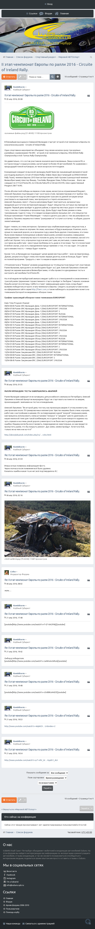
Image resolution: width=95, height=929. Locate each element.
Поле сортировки (47, 778)
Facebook (11, 875)
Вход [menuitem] (50, 4)
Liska (13, 571)
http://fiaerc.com (39, 289)
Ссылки (33, 13)
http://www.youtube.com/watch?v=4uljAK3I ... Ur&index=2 (29, 726)
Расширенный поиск (58, 77)
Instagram (11, 878)
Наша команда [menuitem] (13, 923)
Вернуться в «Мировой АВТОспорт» (19, 809)
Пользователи (12, 909)
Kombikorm (19, 87)
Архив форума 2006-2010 (17, 905)
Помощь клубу (12, 912)
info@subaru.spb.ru (15, 885)
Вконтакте (12, 871)
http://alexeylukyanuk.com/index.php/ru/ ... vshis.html (27, 435)
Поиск (52, 77)
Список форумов (24, 832)
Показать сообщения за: (47, 773)
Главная (64, 13)
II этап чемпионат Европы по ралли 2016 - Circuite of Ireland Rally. (40, 95)
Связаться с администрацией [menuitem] (39, 923)
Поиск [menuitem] (91, 57)
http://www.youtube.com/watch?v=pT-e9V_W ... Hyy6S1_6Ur (31, 760)
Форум (9, 902)
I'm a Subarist (13, 882)
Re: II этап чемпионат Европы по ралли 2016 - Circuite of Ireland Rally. (42, 380)
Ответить (10, 77)
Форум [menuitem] (48, 13)
